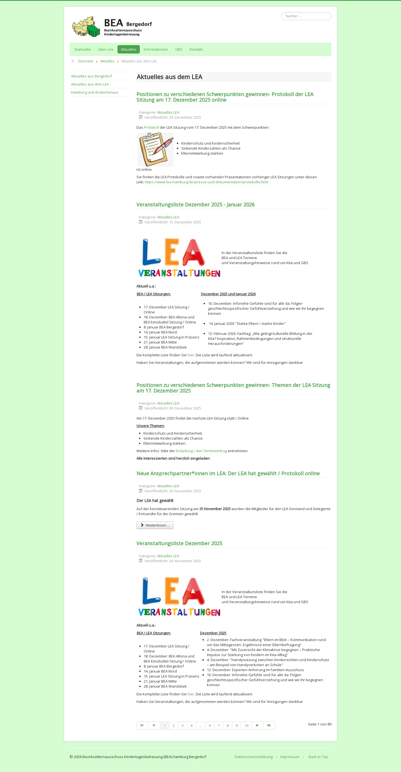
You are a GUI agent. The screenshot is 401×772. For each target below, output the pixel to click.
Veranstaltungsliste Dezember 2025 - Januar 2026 (195, 204)
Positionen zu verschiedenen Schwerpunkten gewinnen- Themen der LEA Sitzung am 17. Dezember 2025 (233, 388)
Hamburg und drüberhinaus (94, 92)
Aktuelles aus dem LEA (90, 84)
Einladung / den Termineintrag (201, 450)
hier (190, 354)
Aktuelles (128, 49)
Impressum (289, 757)
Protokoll (151, 127)
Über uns (106, 49)
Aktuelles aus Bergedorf (91, 76)
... (200, 725)
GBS (178, 49)
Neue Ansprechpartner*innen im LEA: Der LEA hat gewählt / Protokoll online (228, 473)
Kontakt (196, 49)
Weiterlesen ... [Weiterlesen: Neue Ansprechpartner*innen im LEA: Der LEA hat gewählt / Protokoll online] (155, 525)
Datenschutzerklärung (254, 757)
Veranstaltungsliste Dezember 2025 (179, 543)
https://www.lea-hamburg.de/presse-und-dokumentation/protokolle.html (206, 181)
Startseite (82, 49)
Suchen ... (281, 12)
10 (246, 725)
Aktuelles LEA (168, 112)
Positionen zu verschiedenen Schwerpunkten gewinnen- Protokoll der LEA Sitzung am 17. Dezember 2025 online (224, 97)
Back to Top (318, 757)
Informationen (156, 49)
